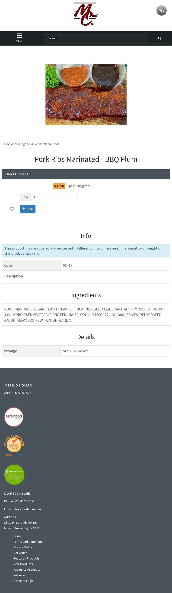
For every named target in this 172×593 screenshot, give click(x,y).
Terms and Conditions (28, 542)
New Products (23, 564)
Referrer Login (23, 581)
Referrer (19, 575)
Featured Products (26, 558)
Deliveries (20, 553)
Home (17, 536)
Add (27, 209)
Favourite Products (26, 569)
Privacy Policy (23, 547)
